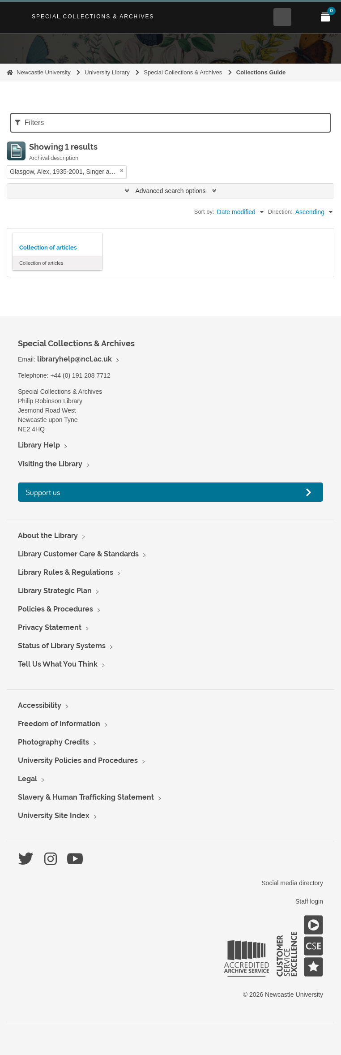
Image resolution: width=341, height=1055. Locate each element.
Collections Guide (261, 72)
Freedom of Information (59, 723)
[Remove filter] (122, 170)
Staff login (309, 901)
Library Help (39, 445)
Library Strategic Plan (55, 590)
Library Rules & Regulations (65, 572)
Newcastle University (44, 72)
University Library (107, 72)
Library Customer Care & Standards (78, 554)
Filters (29, 122)
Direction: (280, 211)
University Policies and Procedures (78, 760)
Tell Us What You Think (58, 664)
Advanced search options (171, 190)
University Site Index (54, 815)
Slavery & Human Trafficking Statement (86, 797)
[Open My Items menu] (325, 17)
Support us (43, 492)
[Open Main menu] (304, 17)
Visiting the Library (50, 464)
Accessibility (39, 705)
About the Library (48, 535)
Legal (27, 779)
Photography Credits (53, 742)
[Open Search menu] (282, 17)
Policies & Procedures (55, 609)
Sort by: (204, 211)
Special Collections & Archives (93, 16)
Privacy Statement (49, 627)
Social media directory (292, 883)
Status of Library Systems (62, 646)
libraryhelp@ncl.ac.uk (74, 359)
